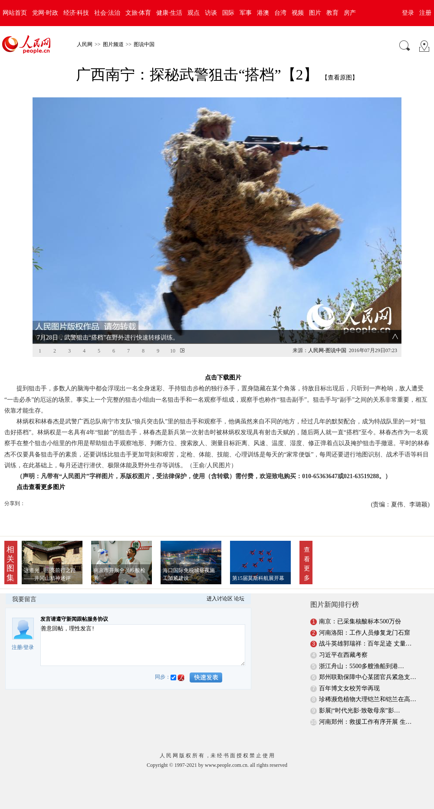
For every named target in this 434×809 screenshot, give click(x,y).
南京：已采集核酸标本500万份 (360, 621)
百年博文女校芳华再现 (349, 688)
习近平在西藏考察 (343, 655)
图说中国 (144, 44)
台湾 (280, 13)
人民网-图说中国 (327, 350)
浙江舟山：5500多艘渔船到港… (361, 666)
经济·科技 (76, 13)
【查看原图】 (340, 77)
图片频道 (113, 44)
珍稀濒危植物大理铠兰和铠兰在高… (367, 699)
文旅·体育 (138, 13)
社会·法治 (107, 13)
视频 (298, 13)
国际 (228, 13)
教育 (332, 13)
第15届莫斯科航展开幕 (258, 578)
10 (172, 351)
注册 (425, 13)
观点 (193, 13)
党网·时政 (45, 13)
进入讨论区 (220, 599)
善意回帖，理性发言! (142, 645)
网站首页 (15, 13)
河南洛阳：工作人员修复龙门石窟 (364, 632)
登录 (408, 13)
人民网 (84, 44)
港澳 (263, 13)
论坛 (239, 599)
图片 (315, 13)
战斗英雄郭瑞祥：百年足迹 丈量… (365, 643)
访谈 (211, 13)
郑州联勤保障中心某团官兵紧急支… (367, 677)
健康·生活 (169, 13)
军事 (246, 13)
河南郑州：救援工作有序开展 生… (365, 722)
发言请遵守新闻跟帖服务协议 (74, 619)
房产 (350, 13)
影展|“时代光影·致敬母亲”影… (359, 710)
